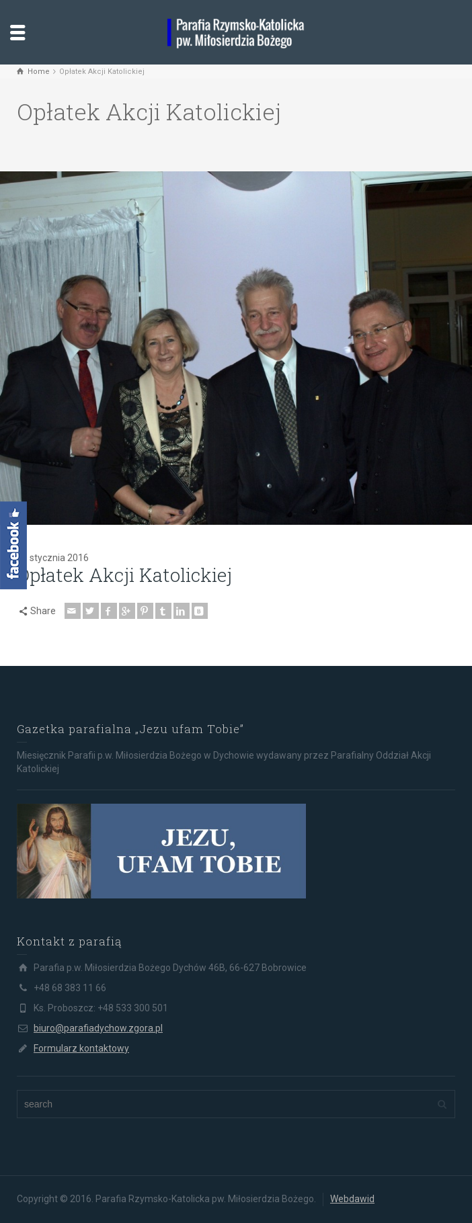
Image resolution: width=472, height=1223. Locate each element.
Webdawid (352, 1198)
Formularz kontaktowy (81, 1048)
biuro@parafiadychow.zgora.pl (98, 1028)
